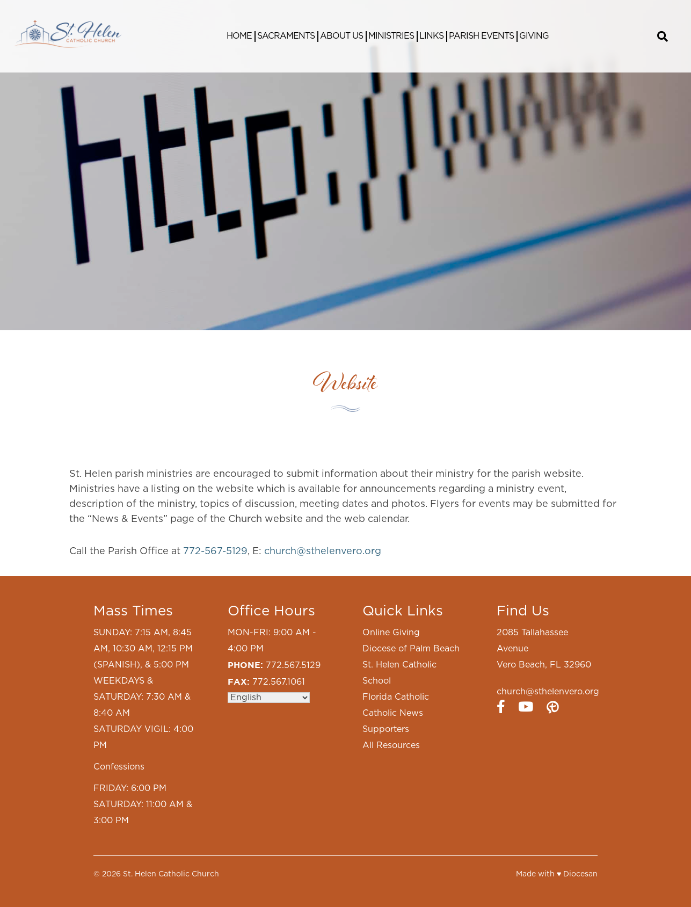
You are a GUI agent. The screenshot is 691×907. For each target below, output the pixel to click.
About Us (341, 36)
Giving (534, 36)
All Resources (391, 745)
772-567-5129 (215, 551)
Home (239, 36)
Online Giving (391, 632)
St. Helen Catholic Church (171, 874)
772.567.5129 (293, 665)
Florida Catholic (395, 697)
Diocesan (580, 874)
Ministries (391, 36)
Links (431, 36)
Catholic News (392, 713)
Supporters (385, 729)
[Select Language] (269, 697)
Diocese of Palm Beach (411, 648)
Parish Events (481, 36)
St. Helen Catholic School (399, 673)
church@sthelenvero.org (322, 551)
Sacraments (286, 36)
